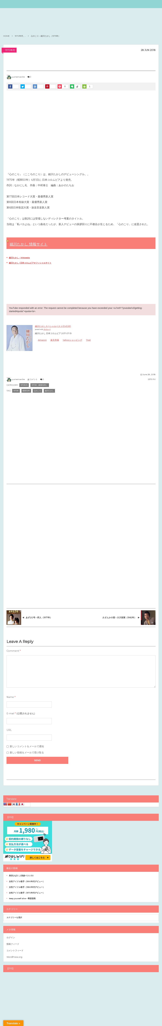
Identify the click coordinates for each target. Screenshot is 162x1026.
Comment (13, 650)
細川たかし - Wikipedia (19, 257)
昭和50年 (26, 391)
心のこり (37, 391)
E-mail (10, 713)
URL (9, 730)
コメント (34, 379)
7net (88, 340)
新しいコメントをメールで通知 (27, 746)
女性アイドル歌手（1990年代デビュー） (27, 881)
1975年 (16, 391)
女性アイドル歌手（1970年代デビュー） (27, 893)
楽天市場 (54, 340)
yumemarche (18, 77)
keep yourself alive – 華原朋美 (22, 898)
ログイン (11, 937)
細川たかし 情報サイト (28, 244)
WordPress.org (14, 957)
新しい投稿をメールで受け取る (27, 752)
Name (10, 697)
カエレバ (47, 329)
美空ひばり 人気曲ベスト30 (21, 875)
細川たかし (49, 391)
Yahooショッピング (72, 340)
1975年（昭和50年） (40, 385)
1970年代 (10, 50)
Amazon (42, 340)
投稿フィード (13, 944)
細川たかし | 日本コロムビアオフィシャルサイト (30, 263)
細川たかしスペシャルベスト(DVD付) (53, 326)
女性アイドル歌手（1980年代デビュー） (27, 887)
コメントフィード (15, 950)
